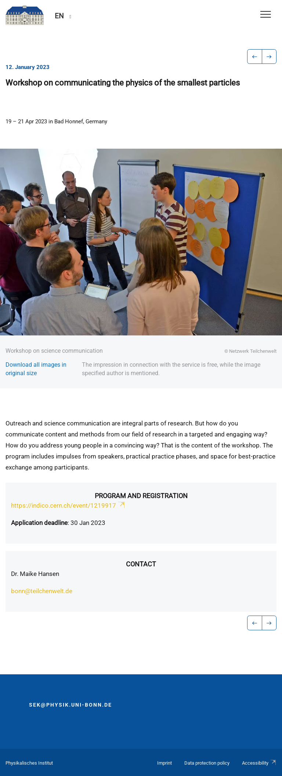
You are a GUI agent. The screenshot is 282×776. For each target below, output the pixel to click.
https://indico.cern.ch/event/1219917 (68, 505)
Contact (141, 564)
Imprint (164, 763)
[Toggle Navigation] (265, 14)
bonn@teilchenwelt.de (41, 591)
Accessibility (259, 763)
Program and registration (141, 496)
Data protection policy (206, 763)
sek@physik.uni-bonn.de (70, 705)
